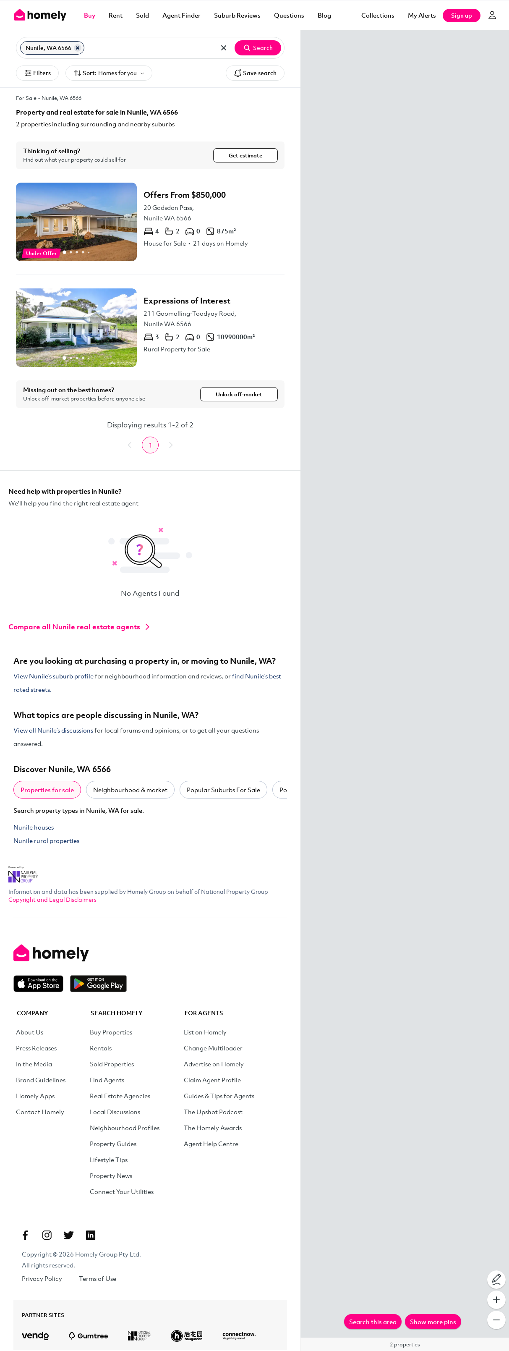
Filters (37, 73)
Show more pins (433, 1321)
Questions (289, 15)
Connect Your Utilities (122, 1192)
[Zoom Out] (496, 1320)
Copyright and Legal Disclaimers (52, 900)
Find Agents (107, 1080)
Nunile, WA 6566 (61, 98)
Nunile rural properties (46, 841)
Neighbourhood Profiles (124, 1128)
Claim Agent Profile (212, 1080)
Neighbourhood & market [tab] (130, 790)
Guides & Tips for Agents (219, 1096)
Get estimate (245, 155)
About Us (29, 1033)
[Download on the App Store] (41, 984)
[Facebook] (25, 1236)
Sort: (108, 73)
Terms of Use (97, 1279)
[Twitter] (68, 1236)
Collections (377, 15)
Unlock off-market (239, 394)
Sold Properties (112, 1064)
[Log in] (492, 15)
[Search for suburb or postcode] (150, 48)
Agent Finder (181, 15)
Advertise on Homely (214, 1064)
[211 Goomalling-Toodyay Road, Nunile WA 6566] (150, 327)
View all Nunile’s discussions (53, 731)
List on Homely (205, 1033)
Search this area (373, 1321)
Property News (111, 1176)
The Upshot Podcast (213, 1112)
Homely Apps (35, 1096)
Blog (324, 15)
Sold (142, 15)
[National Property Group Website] (23, 872)
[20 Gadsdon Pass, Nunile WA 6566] (150, 222)
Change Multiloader (213, 1049)
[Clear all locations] (223, 47)
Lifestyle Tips (109, 1160)
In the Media (34, 1064)
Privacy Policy (42, 1279)
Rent (116, 15)
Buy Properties (111, 1033)
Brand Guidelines (40, 1080)
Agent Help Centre (211, 1144)
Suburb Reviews (237, 15)
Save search (255, 73)
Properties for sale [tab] (47, 790)
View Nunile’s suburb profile (53, 677)
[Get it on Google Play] (98, 984)
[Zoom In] (496, 1300)
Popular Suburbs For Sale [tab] (223, 790)
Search (258, 48)
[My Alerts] (422, 15)
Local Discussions (115, 1112)
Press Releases (36, 1049)
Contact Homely (40, 1112)
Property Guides (113, 1144)
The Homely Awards (213, 1128)
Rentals (101, 1049)
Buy (89, 15)
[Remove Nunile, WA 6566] (77, 48)
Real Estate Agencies (120, 1096)
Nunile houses (33, 828)
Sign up (461, 15)
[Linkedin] (90, 1236)
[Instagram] (47, 1236)
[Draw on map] (496, 1279)
